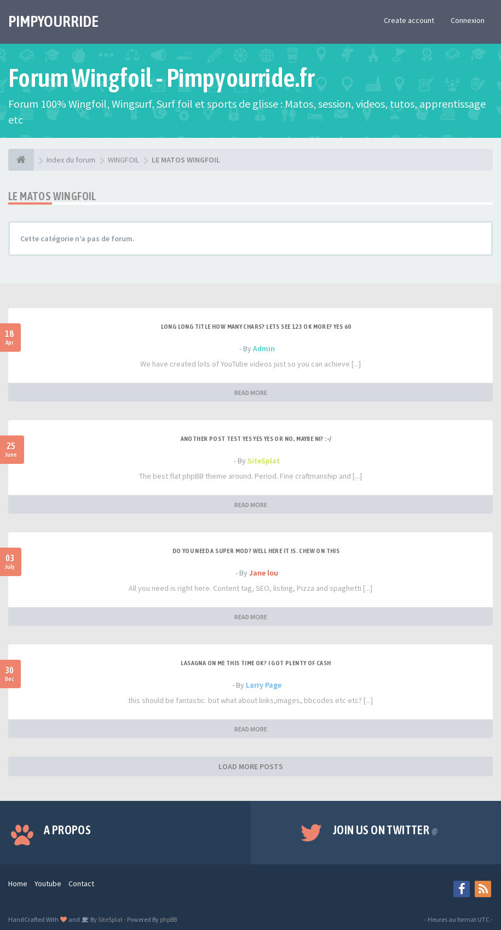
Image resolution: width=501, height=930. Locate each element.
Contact (81, 883)
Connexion (468, 20)
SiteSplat (263, 461)
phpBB (168, 919)
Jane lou (263, 573)
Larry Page (263, 685)
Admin (264, 348)
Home (17, 883)
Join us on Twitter (385, 830)
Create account (409, 20)
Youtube (47, 883)
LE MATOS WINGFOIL (52, 196)
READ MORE (250, 392)
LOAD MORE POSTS (250, 766)
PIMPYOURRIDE (53, 21)
